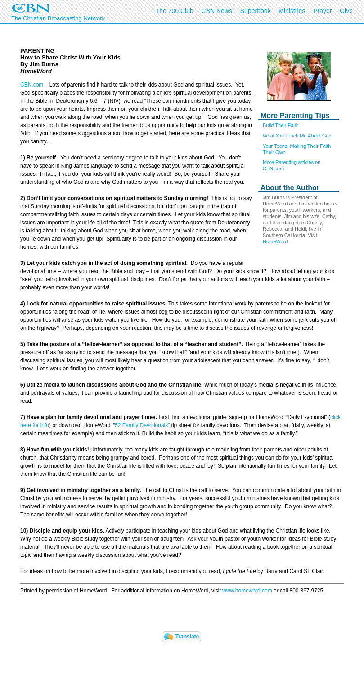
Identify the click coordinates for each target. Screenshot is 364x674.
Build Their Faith (281, 125)
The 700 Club (174, 10)
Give (346, 10)
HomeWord (275, 241)
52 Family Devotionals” (142, 425)
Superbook (255, 10)
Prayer (322, 10)
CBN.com (31, 85)
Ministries (292, 10)
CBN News (217, 10)
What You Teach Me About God (297, 135)
